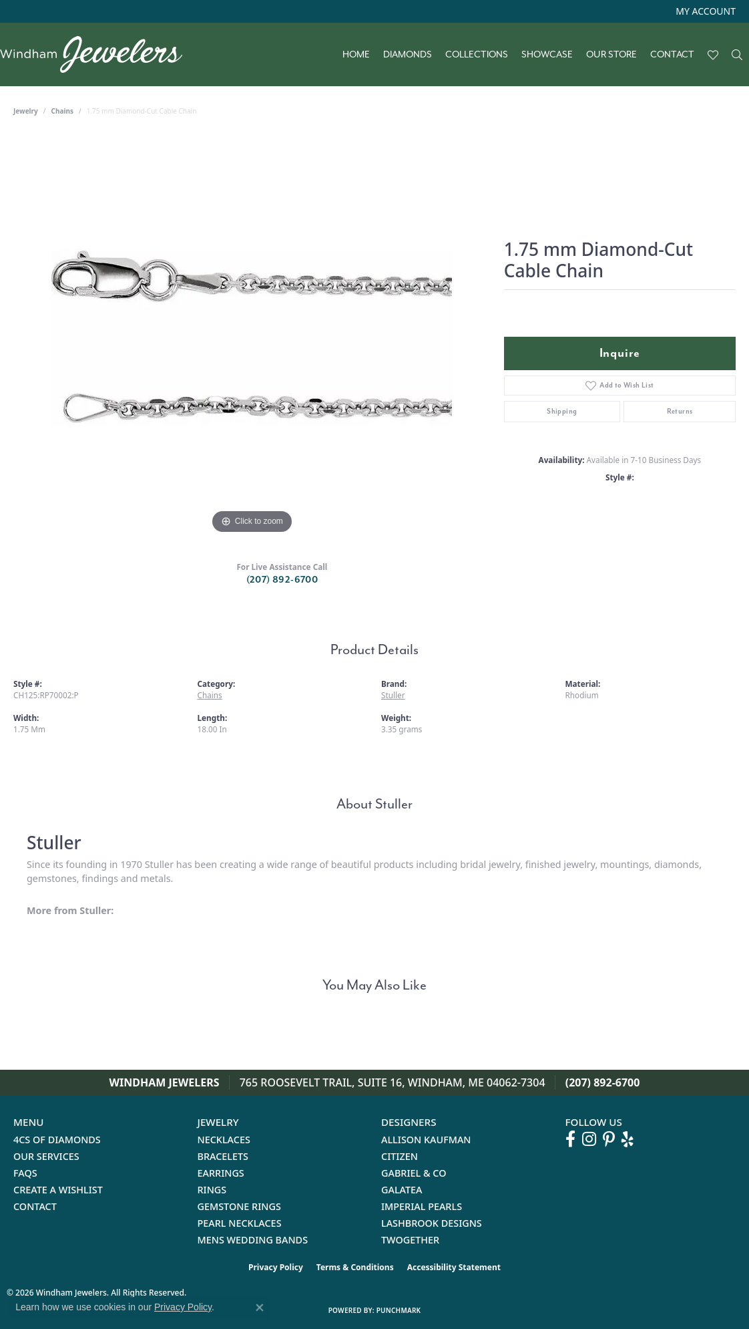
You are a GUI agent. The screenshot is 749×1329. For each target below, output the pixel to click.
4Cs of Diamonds (57, 1139)
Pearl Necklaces (240, 1223)
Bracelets (223, 1156)
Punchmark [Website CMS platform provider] (399, 1310)
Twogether (410, 1239)
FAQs (25, 1173)
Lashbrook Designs (431, 1223)
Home (356, 54)
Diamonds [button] (407, 54)
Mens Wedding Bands (253, 1239)
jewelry (25, 111)
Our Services (46, 1156)
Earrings (221, 1173)
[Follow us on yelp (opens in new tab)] (627, 1139)
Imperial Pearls (421, 1206)
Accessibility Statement (454, 1267)
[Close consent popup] (260, 1308)
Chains (62, 111)
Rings (212, 1189)
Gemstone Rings (239, 1206)
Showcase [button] (547, 54)
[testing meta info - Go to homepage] (98, 54)
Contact (672, 54)
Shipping (562, 411)
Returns (680, 411)
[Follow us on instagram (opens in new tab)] (589, 1139)
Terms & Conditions (355, 1267)
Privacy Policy (275, 1267)
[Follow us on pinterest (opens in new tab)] (609, 1139)
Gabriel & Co (413, 1173)
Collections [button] (476, 54)
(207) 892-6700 (282, 579)
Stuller (393, 695)
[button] (704, 11)
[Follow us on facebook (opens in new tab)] (570, 1139)
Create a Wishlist (58, 1189)
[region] (251, 336)
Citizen (399, 1156)
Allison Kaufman (426, 1139)
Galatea (402, 1189)
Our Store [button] (611, 54)
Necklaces (224, 1139)
